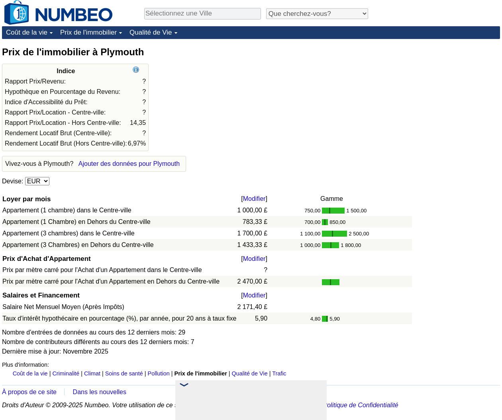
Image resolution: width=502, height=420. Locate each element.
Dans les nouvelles (99, 392)
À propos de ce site (29, 392)
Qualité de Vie (150, 32)
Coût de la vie (26, 32)
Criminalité (65, 373)
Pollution (159, 373)
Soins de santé (124, 373)
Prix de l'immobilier (88, 32)
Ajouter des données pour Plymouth (129, 163)
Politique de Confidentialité (360, 405)
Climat (92, 373)
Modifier (254, 198)
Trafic (279, 373)
